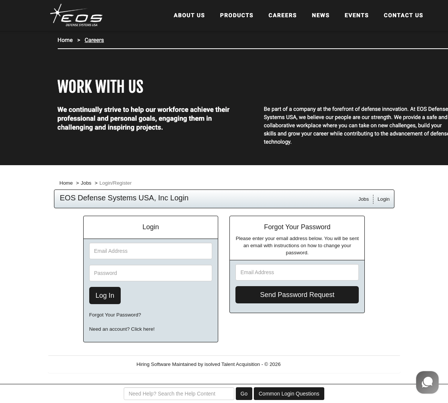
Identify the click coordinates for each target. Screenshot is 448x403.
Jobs (86, 183)
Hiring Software (153, 364)
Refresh (303, 364)
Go (244, 394)
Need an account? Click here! (122, 329)
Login (384, 199)
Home (66, 183)
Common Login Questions (289, 394)
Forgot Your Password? (115, 315)
